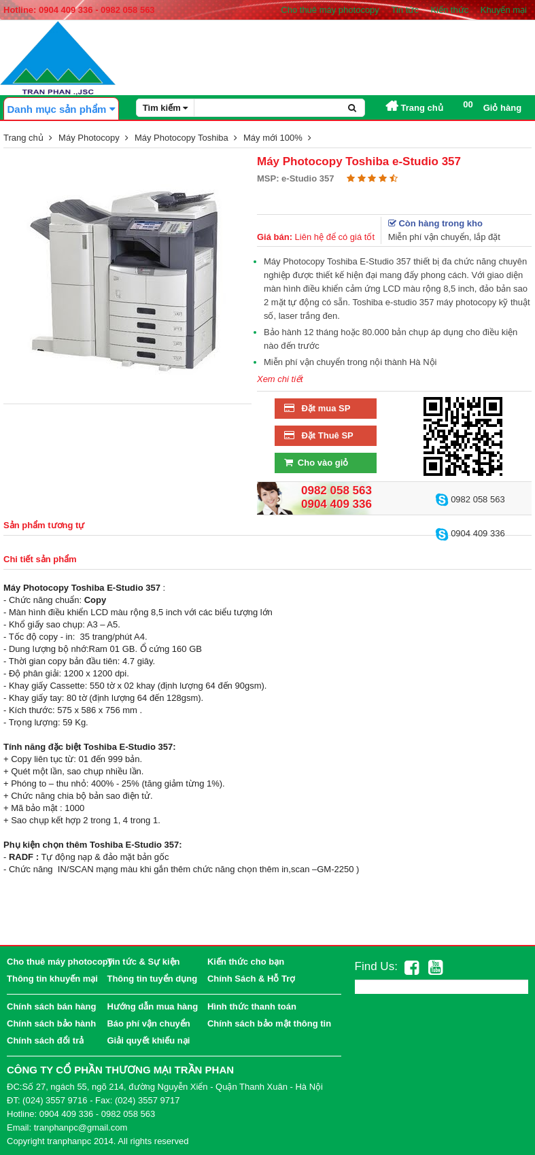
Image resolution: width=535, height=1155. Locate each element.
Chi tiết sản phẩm (40, 559)
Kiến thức (449, 10)
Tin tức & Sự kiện (143, 961)
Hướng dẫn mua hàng (152, 1006)
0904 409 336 (470, 533)
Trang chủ (414, 108)
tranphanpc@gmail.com (80, 1127)
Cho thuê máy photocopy (330, 10)
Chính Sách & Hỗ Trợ (251, 978)
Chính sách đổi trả (45, 1040)
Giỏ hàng (492, 106)
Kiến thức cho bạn (245, 961)
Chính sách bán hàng (51, 1006)
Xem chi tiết (280, 379)
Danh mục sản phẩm (61, 109)
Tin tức (404, 10)
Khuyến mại (504, 10)
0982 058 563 (470, 499)
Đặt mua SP (315, 408)
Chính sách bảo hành (51, 1023)
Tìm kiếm (165, 108)
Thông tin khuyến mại (52, 978)
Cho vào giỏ (314, 463)
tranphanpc (69, 1141)
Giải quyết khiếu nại (148, 1040)
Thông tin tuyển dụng (152, 978)
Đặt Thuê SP (317, 435)
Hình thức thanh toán (251, 1006)
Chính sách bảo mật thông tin (269, 1023)
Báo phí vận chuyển (148, 1023)
